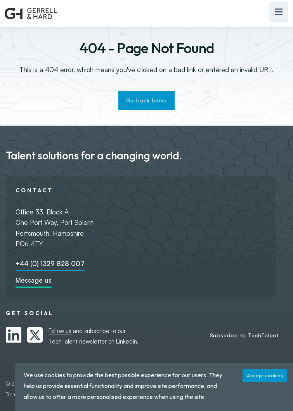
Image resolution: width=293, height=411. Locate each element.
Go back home (146, 100)
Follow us (60, 331)
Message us (34, 280)
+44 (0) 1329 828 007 (50, 263)
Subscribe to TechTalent (244, 335)
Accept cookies (265, 375)
